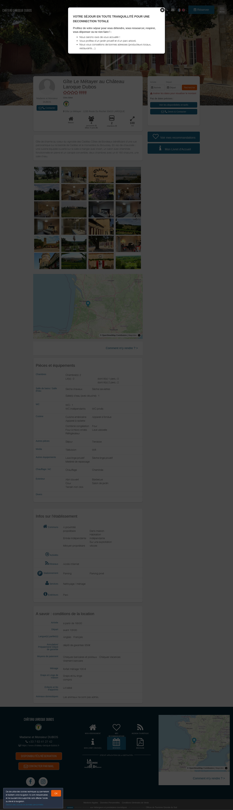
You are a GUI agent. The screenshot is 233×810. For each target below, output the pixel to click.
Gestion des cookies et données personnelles (24, 804)
